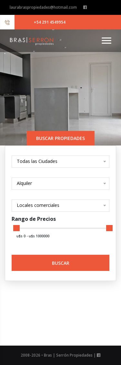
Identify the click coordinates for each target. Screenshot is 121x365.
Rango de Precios (34, 218)
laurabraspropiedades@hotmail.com (43, 7)
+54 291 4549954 (50, 22)
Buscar (60, 263)
